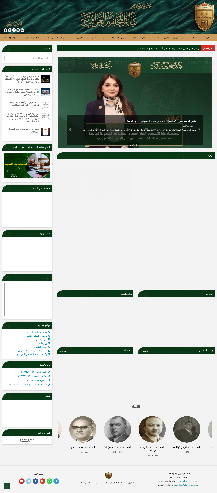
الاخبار (195, 37)
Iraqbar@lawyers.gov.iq (187, 481)
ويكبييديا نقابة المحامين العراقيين (33, 354)
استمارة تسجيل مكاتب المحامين (93, 37)
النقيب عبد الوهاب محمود (82, 447)
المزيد (24, 37)
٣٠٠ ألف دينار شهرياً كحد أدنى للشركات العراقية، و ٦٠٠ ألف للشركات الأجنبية (24, 104)
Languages (11, 37)
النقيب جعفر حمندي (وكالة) (117, 447)
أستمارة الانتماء (119, 37)
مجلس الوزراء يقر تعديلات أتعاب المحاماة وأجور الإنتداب (23, 130)
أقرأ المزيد (133, 145)
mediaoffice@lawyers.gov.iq (185, 485)
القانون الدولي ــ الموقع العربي (34, 350)
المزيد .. (145, 351)
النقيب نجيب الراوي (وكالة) (186, 447)
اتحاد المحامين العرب (38, 332)
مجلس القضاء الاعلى (38, 336)
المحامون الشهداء (40, 37)
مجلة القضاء (155, 37)
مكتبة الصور (58, 37)
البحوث (70, 37)
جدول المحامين (138, 37)
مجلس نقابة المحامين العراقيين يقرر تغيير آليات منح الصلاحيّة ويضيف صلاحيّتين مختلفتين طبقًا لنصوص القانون (22, 92)
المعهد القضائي (41, 347)
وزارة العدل (43, 343)
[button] (200, 129)
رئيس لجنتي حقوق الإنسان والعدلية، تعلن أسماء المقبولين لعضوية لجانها (168, 48)
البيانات (185, 37)
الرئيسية (205, 37)
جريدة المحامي (171, 37)
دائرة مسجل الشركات (38, 339)
